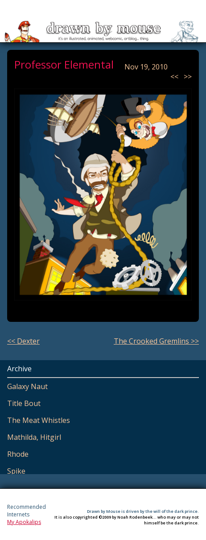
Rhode (18, 454)
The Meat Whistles (38, 420)
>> (188, 76)
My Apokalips (24, 522)
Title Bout (24, 403)
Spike (16, 471)
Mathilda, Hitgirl (34, 437)
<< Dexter (23, 341)
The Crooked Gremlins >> (156, 341)
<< (175, 76)
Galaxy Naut (27, 386)
